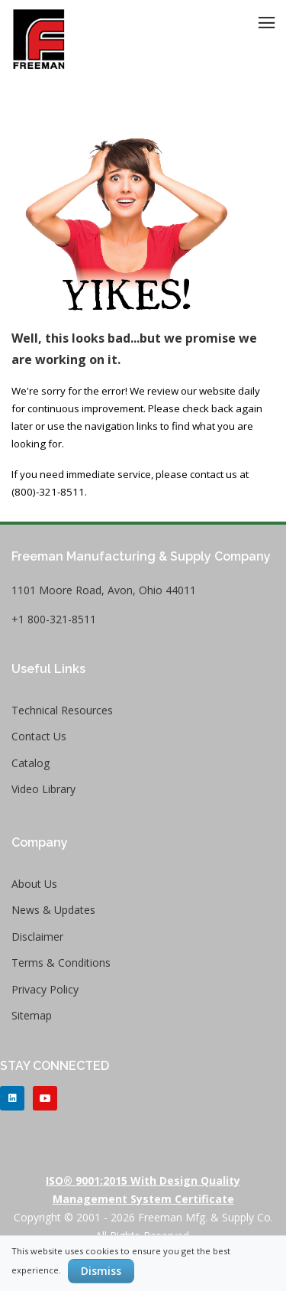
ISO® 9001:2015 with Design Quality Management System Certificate (143, 1189)
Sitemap (31, 1015)
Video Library (43, 789)
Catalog (30, 763)
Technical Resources (62, 710)
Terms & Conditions (61, 962)
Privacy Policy (45, 989)
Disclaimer (37, 936)
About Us (34, 883)
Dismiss (101, 1270)
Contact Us (38, 736)
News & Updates (53, 909)
